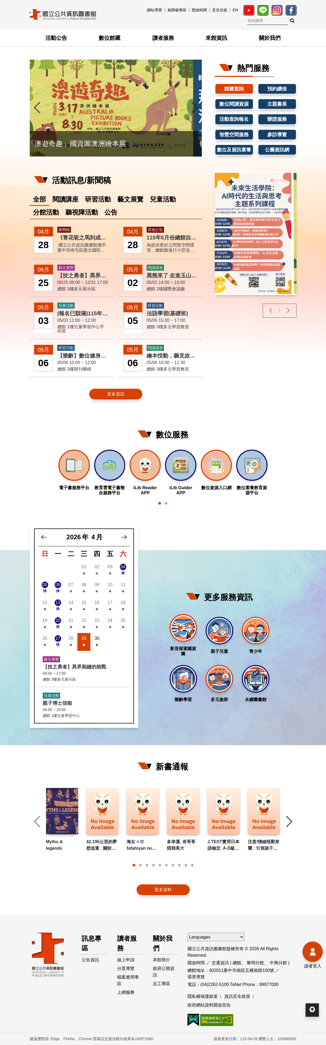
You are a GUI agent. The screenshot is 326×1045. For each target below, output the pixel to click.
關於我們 (270, 38)
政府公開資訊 (163, 971)
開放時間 (199, 10)
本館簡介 (161, 960)
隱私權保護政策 (202, 996)
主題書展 (277, 104)
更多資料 (163, 889)
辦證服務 (277, 119)
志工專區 (161, 983)
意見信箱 (219, 10)
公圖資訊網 (277, 149)
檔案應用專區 (128, 980)
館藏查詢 (234, 89)
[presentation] (38, 108)
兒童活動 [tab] (163, 199)
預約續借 (277, 89)
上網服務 (125, 992)
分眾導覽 (125, 968)
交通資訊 (220, 962)
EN (235, 10)
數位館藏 (109, 38)
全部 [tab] (39, 199)
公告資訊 (90, 960)
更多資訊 (115, 394)
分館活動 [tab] (46, 212)
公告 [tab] (110, 212)
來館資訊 (216, 38)
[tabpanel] (116, 314)
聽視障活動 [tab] (81, 212)
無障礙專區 (176, 10)
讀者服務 (163, 38)
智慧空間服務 (234, 134)
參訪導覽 (277, 134)
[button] (159, 503)
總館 (237, 962)
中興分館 (278, 962)
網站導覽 (154, 10)
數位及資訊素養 (234, 149)
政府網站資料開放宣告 (209, 1005)
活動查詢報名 (234, 119)
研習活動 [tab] (98, 199)
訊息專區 (91, 943)
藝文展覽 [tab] (130, 199)
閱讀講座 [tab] (65, 199)
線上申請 (125, 960)
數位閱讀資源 (234, 104)
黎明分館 (255, 962)
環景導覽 (196, 977)
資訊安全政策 (237, 996)
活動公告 (56, 38)
